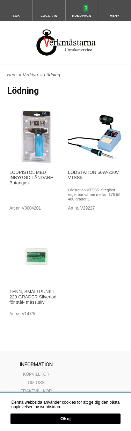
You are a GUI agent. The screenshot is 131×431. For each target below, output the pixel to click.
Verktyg (31, 74)
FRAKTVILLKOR (36, 391)
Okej (65, 419)
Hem (11, 74)
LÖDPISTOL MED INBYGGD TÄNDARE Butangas (31, 177)
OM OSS (36, 382)
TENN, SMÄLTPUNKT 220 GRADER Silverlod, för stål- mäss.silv (33, 297)
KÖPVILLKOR (36, 374)
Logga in (49, 15)
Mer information (76, 406)
